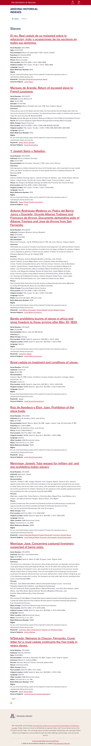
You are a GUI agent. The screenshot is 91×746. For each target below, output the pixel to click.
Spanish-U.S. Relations (50, 630)
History (30, 82)
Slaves (45, 79)
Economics (38, 312)
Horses (50, 310)
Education (22, 79)
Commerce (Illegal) (59, 535)
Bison (29, 630)
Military (31, 312)
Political (31, 356)
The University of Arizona (62, 743)
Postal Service (36, 630)
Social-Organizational (36, 401)
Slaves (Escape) (29, 143)
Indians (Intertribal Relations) (29, 535)
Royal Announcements (34, 79)
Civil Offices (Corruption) (27, 310)
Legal (26, 82)
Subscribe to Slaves (11, 703)
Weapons (56, 310)
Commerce (23, 354)
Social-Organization (31, 145)
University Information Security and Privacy (45, 741)
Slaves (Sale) (28, 692)
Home (16, 19)
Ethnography (52, 537)
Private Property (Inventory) (33, 202)
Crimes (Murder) (42, 310)
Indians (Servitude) (45, 535)
